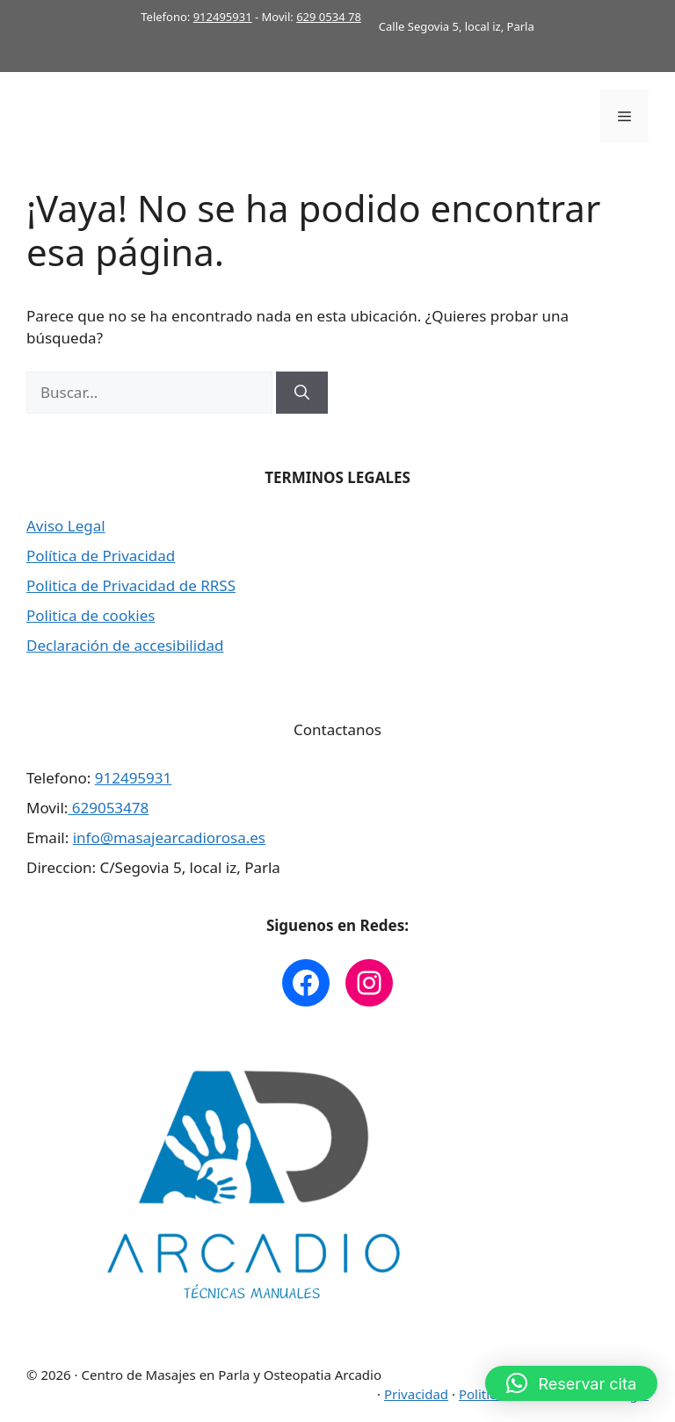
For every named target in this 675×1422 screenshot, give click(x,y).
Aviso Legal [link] (65, 526)
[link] (306, 983)
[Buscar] (302, 393)
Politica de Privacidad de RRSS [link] (131, 585)
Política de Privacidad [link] (100, 555)
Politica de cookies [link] (90, 615)
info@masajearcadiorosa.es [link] (169, 837)
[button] (571, 1383)
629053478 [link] (108, 808)
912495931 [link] (222, 17)
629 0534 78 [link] (328, 17)
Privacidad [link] (416, 1394)
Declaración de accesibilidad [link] (125, 645)
